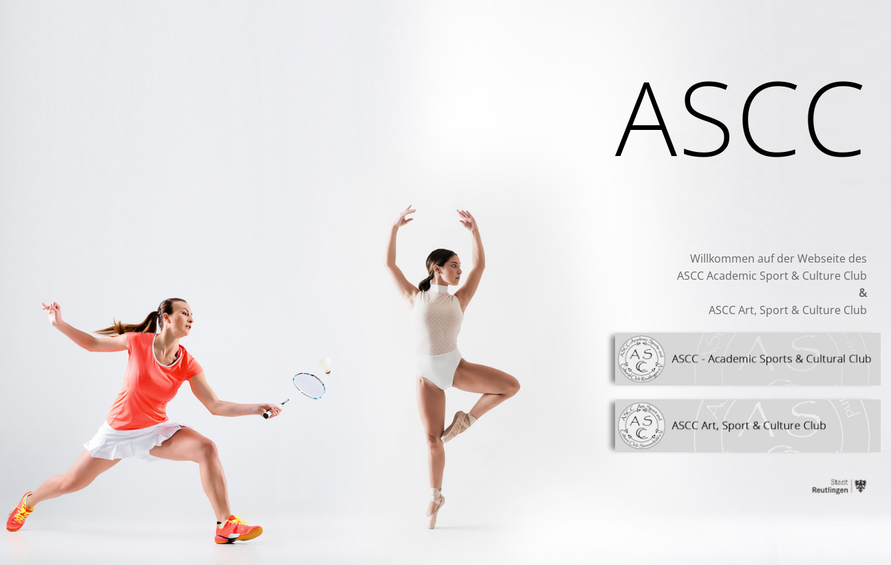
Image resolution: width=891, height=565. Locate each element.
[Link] (748, 359)
